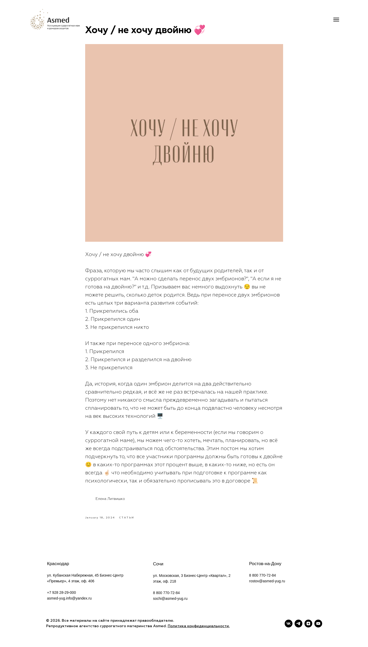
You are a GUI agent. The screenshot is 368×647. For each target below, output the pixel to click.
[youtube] (318, 623)
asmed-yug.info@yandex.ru (69, 598)
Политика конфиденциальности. (199, 626)
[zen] (308, 623)
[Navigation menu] (336, 19)
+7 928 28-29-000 (61, 592)
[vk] (288, 623)
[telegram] (298, 623)
